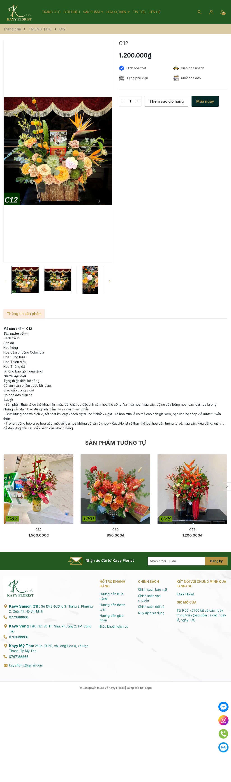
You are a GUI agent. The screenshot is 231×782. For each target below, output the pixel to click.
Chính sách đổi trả (151, 606)
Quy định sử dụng (151, 613)
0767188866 (18, 657)
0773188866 (18, 617)
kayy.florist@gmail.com (26, 665)
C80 (115, 530)
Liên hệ (154, 12)
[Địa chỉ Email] (181, 561)
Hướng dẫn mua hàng (111, 596)
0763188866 (18, 637)
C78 (192, 530)
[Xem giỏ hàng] (222, 12)
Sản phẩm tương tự (115, 443)
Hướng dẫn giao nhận (112, 618)
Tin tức (139, 12)
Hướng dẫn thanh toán (112, 607)
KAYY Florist (185, 594)
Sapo (148, 687)
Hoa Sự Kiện (116, 12)
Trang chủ (51, 12)
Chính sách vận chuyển (149, 598)
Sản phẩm (92, 12)
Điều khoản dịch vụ (114, 626)
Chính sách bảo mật (152, 589)
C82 (38, 530)
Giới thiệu (72, 12)
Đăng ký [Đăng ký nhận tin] (216, 561)
